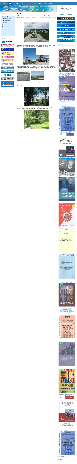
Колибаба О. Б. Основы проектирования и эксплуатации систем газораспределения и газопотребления (66, 394)
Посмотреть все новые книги (62, 456)
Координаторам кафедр (6, 18)
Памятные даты (5, 26)
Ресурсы (23, 3)
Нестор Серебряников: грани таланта (66, 157)
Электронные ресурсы (49, 3)
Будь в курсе (4, 22)
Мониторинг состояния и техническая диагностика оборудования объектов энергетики (66, 340)
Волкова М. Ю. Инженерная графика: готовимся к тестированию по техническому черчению (66, 228)
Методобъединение (38, 3)
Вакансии (4, 30)
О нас (10, 3)
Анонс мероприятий (5, 28)
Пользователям (5, 16)
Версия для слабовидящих (65, 14)
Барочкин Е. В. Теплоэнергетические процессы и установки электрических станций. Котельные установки (66, 281)
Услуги (29, 3)
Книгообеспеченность (6, 20)
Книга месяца (4, 24)
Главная (4, 3)
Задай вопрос (4, 32)
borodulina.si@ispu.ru (67, 9)
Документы (16, 3)
